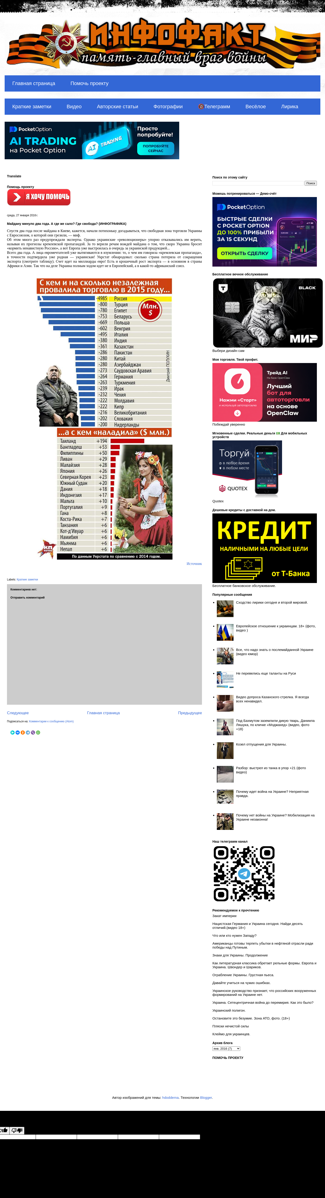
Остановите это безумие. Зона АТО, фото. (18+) (251, 1018)
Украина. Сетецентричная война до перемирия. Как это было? (262, 1002)
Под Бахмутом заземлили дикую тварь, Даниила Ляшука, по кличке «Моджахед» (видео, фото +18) (275, 725)
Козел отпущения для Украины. (261, 744)
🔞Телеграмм (214, 106)
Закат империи (224, 916)
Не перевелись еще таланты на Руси (266, 673)
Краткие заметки (31, 106)
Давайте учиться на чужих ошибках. (241, 983)
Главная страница (33, 83)
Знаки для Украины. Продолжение (240, 955)
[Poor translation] (17, 1130)
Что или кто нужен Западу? (234, 935)
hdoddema (170, 1097)
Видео (74, 106)
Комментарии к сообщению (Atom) (51, 721)
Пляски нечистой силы (230, 1026)
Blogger (206, 1097)
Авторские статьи (117, 106)
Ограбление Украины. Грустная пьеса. (243, 975)
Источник (194, 564)
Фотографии (168, 106)
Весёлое (255, 106)
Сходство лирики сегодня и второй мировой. (272, 602)
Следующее (18, 713)
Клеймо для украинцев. (231, 1034)
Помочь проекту (90, 83)
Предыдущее (190, 713)
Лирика (289, 106)
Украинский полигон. (229, 1010)
